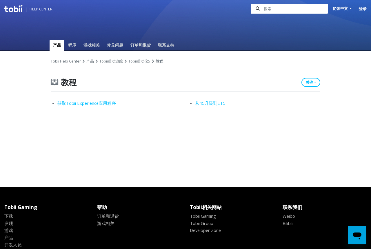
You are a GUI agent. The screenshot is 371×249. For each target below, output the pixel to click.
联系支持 (166, 45)
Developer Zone (207, 230)
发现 (8, 223)
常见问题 (115, 45)
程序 (72, 45)
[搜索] (288, 8)
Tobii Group (202, 223)
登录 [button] (363, 8)
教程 (159, 61)
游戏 (8, 230)
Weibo (289, 216)
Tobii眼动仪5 (139, 61)
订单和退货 (140, 45)
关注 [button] (309, 82)
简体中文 (340, 8)
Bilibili (289, 223)
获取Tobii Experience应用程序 (88, 103)
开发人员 (13, 245)
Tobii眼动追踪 (111, 61)
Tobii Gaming (204, 216)
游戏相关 (91, 45)
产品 (57, 45)
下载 (8, 216)
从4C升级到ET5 (210, 103)
